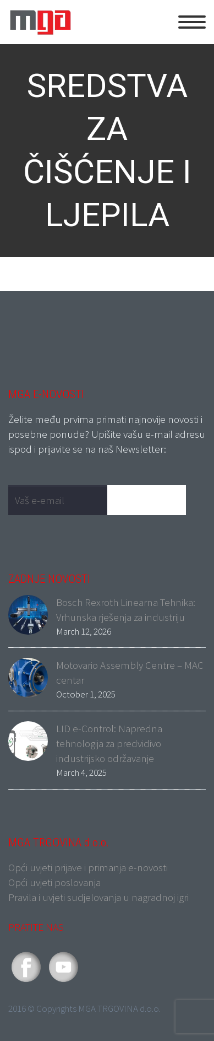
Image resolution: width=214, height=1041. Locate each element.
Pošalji (151, 500)
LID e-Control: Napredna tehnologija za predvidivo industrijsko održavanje (109, 743)
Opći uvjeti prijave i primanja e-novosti (88, 867)
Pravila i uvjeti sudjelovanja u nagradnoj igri (98, 897)
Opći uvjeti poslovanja (54, 882)
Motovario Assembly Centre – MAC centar (130, 672)
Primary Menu (192, 22)
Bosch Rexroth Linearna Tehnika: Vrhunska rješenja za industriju (125, 609)
